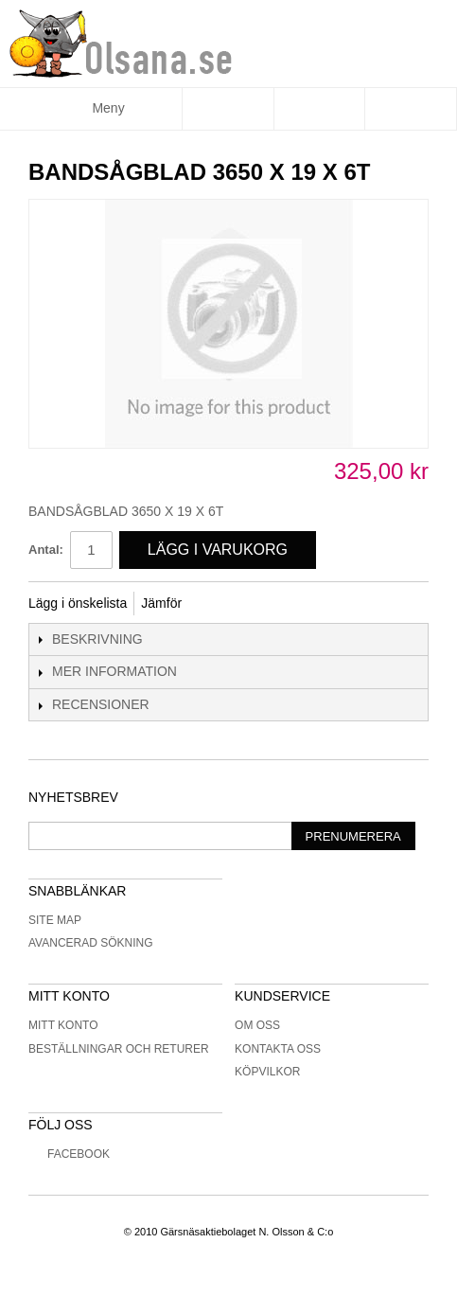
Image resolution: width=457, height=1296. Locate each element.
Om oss (257, 1025)
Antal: (45, 549)
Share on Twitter (259, 604)
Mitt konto (63, 1025)
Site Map (54, 920)
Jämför (161, 603)
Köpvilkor (267, 1071)
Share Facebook (221, 604)
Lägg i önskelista (77, 603)
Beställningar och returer (118, 1049)
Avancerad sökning (90, 943)
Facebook (69, 1154)
